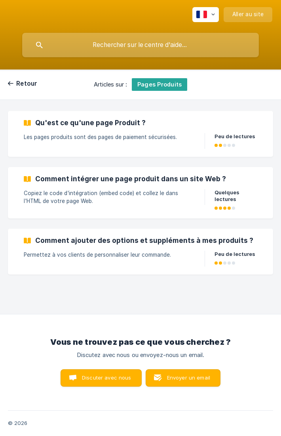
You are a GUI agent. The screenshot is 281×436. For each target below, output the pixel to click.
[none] (205, 14)
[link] (140, 134)
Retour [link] (27, 83)
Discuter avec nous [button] (106, 377)
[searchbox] (140, 45)
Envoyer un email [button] (188, 377)
